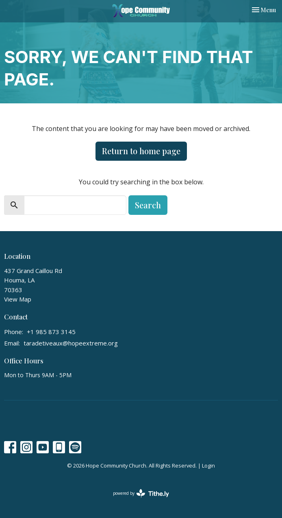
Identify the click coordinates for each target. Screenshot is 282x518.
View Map (17, 299)
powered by (141, 493)
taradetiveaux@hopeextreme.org (71, 343)
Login (208, 465)
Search (148, 204)
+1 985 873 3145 (51, 332)
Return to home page (141, 150)
